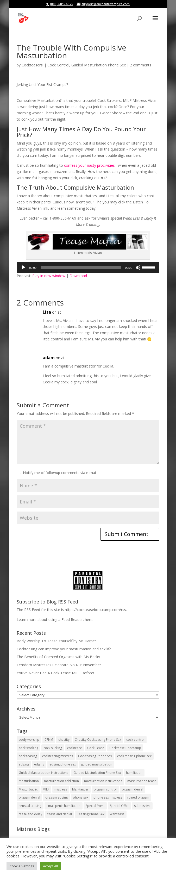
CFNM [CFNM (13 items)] (49, 739)
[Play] (23, 267)
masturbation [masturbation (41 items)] (29, 781)
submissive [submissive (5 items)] (142, 806)
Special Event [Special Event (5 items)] (95, 806)
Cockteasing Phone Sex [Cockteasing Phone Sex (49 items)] (95, 756)
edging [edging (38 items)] (24, 764)
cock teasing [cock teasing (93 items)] (28, 756)
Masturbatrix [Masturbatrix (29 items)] (28, 789)
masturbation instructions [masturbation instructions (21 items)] (103, 781)
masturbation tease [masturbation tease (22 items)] (141, 781)
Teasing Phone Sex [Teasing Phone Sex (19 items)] (90, 814)
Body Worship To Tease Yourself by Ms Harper (56, 640)
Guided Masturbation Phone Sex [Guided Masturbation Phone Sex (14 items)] (97, 772)
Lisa (47, 312)
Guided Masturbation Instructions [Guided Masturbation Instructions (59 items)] (43, 772)
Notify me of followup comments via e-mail (60, 472)
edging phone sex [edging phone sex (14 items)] (62, 764)
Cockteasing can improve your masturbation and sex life (64, 648)
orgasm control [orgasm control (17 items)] (105, 789)
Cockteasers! (32, 65)
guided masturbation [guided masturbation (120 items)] (96, 764)
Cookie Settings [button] (22, 866)
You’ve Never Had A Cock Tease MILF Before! (55, 672)
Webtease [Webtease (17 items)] (117, 814)
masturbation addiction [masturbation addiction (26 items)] (61, 781)
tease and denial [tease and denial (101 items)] (59, 814)
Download (78, 275)
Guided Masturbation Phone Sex (98, 65)
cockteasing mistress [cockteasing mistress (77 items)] (57, 756)
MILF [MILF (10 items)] (46, 789)
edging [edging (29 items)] (39, 764)
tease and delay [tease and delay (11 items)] (30, 814)
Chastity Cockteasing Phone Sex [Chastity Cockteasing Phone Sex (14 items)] (98, 739)
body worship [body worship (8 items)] (29, 739)
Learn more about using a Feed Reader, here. (55, 619)
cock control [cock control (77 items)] (135, 739)
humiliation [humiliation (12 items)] (134, 772)
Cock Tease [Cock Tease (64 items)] (95, 748)
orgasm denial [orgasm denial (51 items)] (132, 789)
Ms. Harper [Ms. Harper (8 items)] (80, 789)
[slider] (81, 267)
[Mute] (138, 267)
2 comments (140, 65)
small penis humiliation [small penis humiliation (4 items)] (63, 806)
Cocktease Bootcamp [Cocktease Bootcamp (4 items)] (125, 748)
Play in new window (48, 275)
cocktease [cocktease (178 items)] (74, 748)
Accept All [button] (50, 866)
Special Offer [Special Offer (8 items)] (119, 806)
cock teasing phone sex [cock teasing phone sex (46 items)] (134, 756)
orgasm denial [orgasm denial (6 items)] (29, 797)
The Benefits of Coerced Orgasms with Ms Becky (58, 656)
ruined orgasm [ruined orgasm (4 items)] (138, 797)
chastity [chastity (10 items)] (64, 739)
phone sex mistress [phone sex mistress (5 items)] (107, 797)
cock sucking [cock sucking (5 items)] (52, 748)
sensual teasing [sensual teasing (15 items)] (30, 806)
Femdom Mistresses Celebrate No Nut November (59, 664)
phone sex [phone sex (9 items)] (80, 797)
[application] (88, 267)
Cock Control (58, 65)
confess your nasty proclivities (89, 165)
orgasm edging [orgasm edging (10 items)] (56, 797)
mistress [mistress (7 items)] (60, 789)
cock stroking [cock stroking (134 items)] (28, 748)
